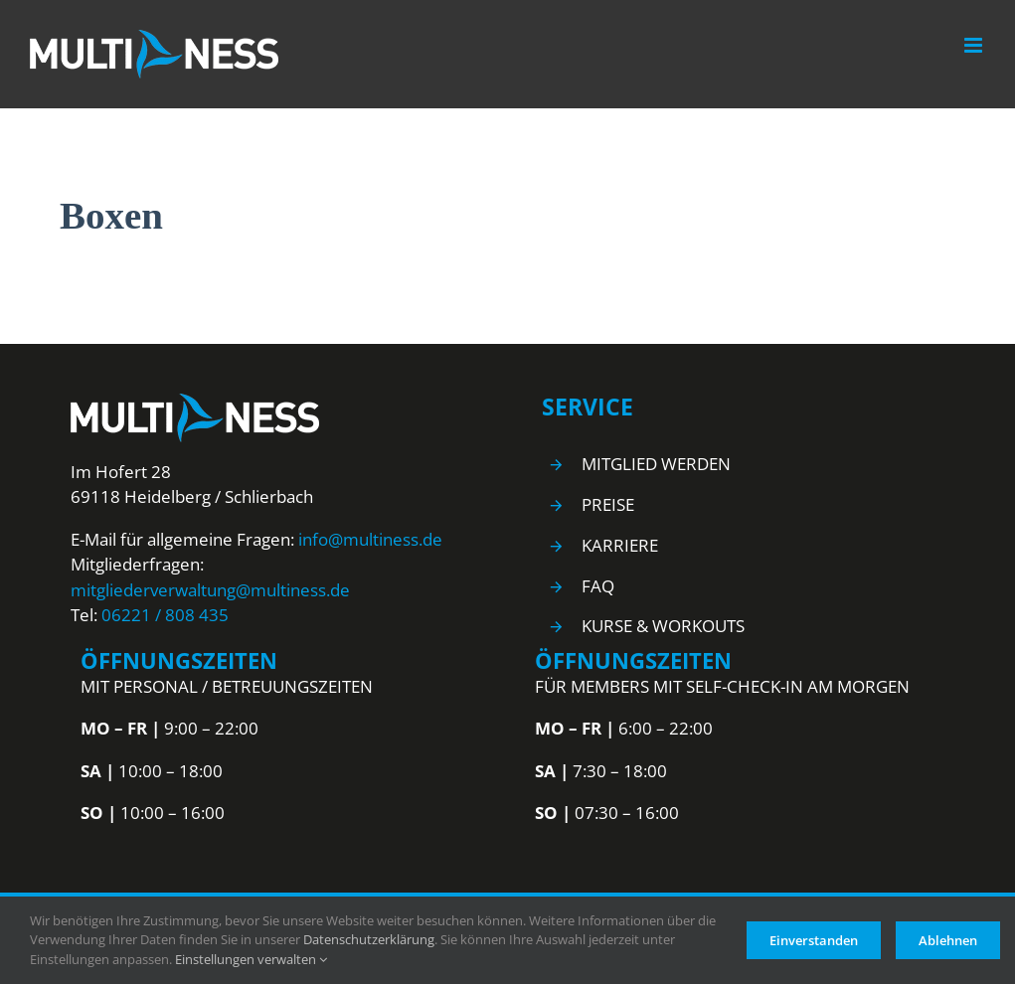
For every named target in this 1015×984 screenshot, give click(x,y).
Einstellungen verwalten (251, 959)
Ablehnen (948, 940)
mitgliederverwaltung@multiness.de (210, 589)
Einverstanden (813, 940)
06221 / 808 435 (165, 614)
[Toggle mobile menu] (974, 45)
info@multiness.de (370, 539)
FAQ (598, 585)
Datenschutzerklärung (368, 939)
